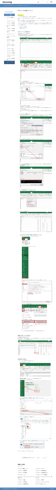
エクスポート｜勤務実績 (11, 23)
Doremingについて (15, 488)
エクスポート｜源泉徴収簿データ (11, 31)
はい (38, 457)
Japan (51, 488)
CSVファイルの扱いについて (11, 62)
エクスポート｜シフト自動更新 (11, 37)
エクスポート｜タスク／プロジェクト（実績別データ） (11, 40)
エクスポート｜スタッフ (11, 20)
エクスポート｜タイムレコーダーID (11, 56)
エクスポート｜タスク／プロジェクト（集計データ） (11, 45)
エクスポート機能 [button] (8, 14)
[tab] (9, 15)
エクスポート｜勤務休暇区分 (11, 59)
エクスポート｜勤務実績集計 (11, 26)
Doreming (6, 5)
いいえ (45, 457)
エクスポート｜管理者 (10, 50)
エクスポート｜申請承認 (11, 52)
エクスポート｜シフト (10, 33)
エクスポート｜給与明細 (11, 28)
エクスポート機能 (18, 5)
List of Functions (11, 5)
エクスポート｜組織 (10, 48)
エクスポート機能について (11, 18)
